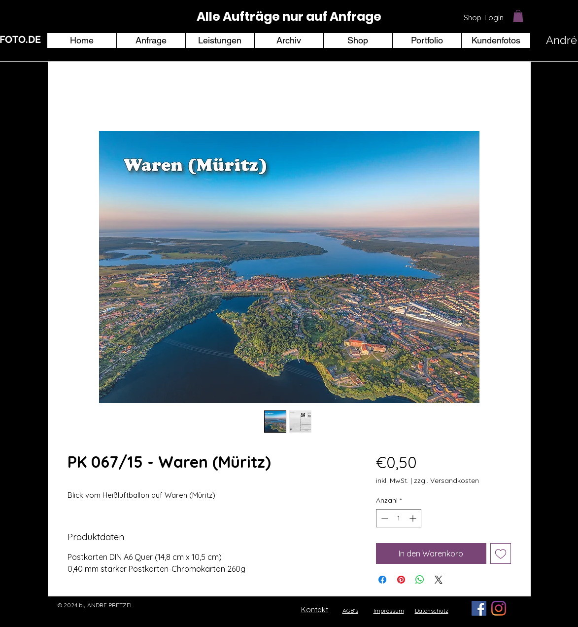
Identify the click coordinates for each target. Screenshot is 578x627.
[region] (289, 17)
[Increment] (414, 518)
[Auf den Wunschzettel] (500, 553)
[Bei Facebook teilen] (382, 580)
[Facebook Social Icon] (479, 608)
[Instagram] (498, 608)
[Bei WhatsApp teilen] (420, 580)
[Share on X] (438, 580)
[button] (518, 16)
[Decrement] (383, 518)
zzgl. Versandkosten (446, 480)
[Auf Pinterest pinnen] (401, 580)
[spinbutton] (399, 518)
